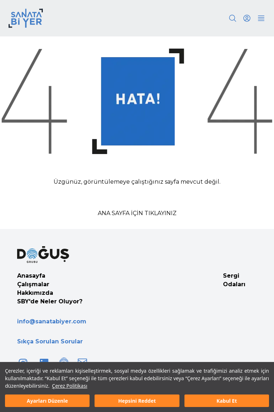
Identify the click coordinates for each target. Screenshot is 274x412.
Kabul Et (227, 400)
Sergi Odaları (234, 280)
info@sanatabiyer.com (51, 321)
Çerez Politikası (69, 385)
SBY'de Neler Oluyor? (49, 301)
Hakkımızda (35, 292)
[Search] (232, 18)
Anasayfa (31, 275)
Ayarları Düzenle (47, 400)
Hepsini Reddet (137, 400)
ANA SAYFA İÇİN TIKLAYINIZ (137, 213)
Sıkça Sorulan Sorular (50, 341)
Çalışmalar (33, 284)
